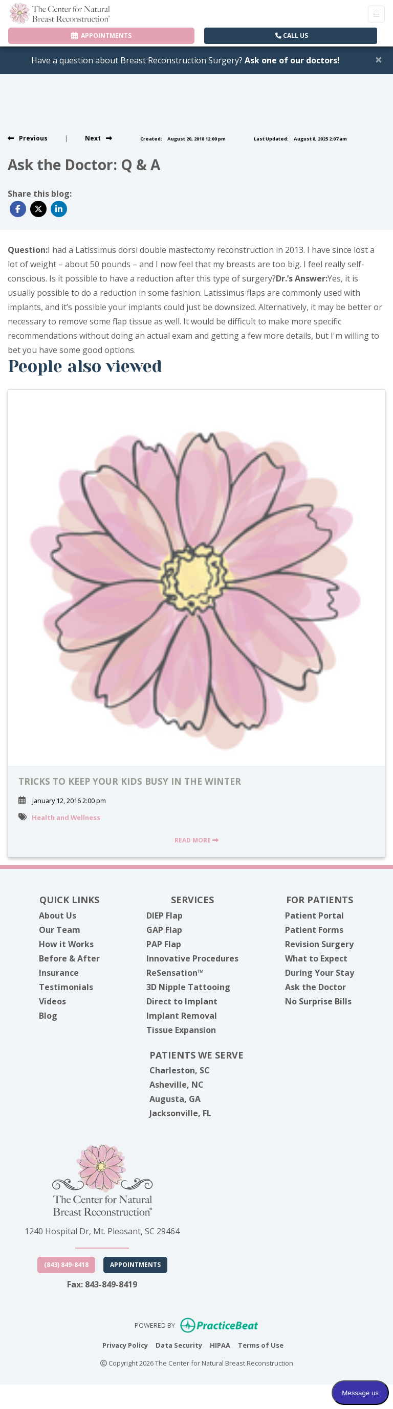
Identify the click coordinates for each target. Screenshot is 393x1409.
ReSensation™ (175, 972)
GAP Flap (164, 929)
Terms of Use (260, 1345)
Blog (48, 1015)
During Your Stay (319, 972)
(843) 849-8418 (66, 1264)
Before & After (69, 958)
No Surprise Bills (318, 1001)
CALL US (291, 35)
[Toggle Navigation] (376, 14)
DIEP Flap (164, 915)
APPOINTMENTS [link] (101, 35)
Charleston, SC (179, 1070)
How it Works (66, 944)
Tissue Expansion (181, 1030)
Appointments (135, 1264)
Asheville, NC (176, 1084)
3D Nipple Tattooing (188, 987)
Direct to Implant (181, 1001)
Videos (52, 1001)
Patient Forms (314, 929)
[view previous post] (28, 138)
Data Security (179, 1345)
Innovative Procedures (192, 958)
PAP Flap (163, 944)
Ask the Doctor (315, 987)
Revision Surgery (319, 944)
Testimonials (66, 987)
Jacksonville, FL (180, 1113)
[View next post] (98, 138)
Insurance (59, 972)
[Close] (378, 59)
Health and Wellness (66, 817)
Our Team (59, 929)
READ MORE (196, 840)
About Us (57, 915)
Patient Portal (314, 915)
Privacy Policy (125, 1345)
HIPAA (220, 1345)
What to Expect (316, 958)
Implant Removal (181, 1015)
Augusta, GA (175, 1099)
